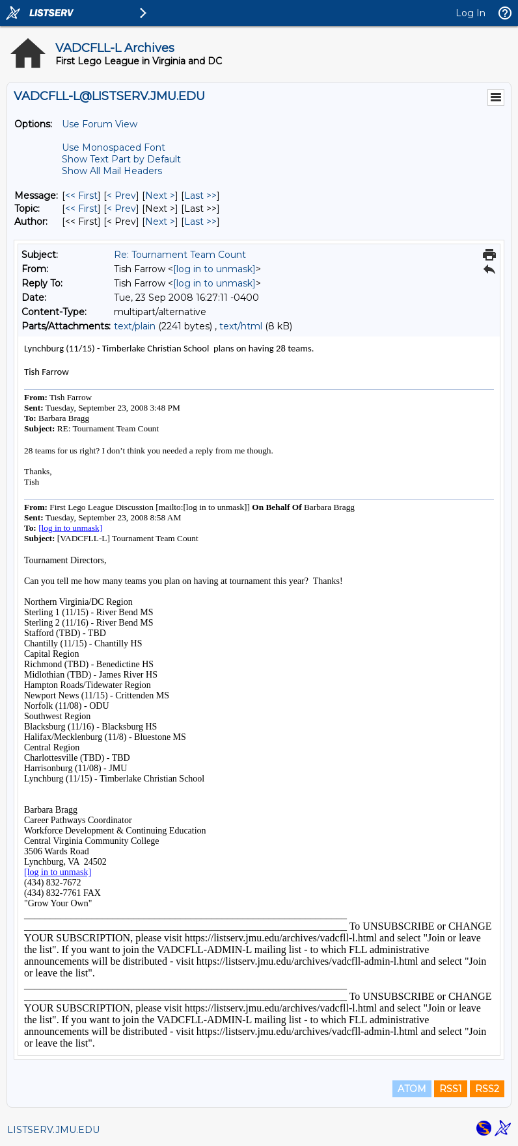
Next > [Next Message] (160, 195)
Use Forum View (99, 124)
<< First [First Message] (81, 195)
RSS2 (487, 1089)
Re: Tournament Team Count (180, 255)
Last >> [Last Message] (200, 195)
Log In (470, 13)
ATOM (412, 1089)
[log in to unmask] (214, 269)
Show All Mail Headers (112, 171)
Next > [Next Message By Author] (160, 221)
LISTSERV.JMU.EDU (53, 1130)
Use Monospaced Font (113, 147)
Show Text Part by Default (121, 159)
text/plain (135, 326)
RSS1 (450, 1089)
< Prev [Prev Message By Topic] (121, 208)
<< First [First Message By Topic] (81, 208)
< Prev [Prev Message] (121, 195)
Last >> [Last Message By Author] (200, 221)
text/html (240, 326)
